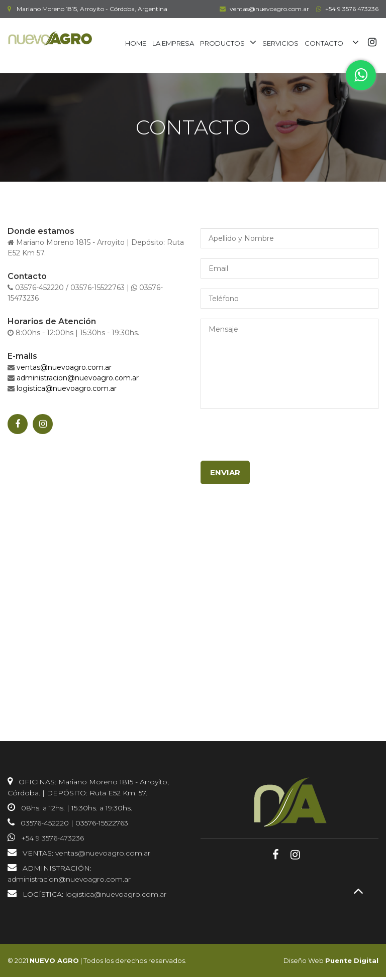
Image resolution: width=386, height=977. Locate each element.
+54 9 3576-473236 (52, 838)
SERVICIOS (280, 43)
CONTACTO (324, 43)
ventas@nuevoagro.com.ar (263, 9)
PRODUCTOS (222, 43)
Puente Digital (351, 960)
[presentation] (277, 441)
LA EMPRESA (173, 43)
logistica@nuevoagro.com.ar (67, 388)
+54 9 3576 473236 (346, 9)
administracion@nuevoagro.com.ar (78, 377)
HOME (135, 43)
